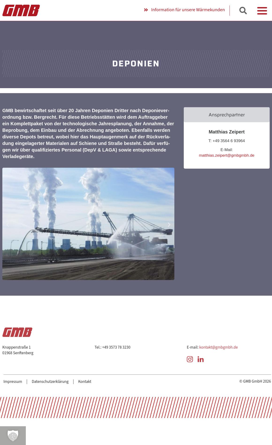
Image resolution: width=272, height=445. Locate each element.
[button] (13, 435)
